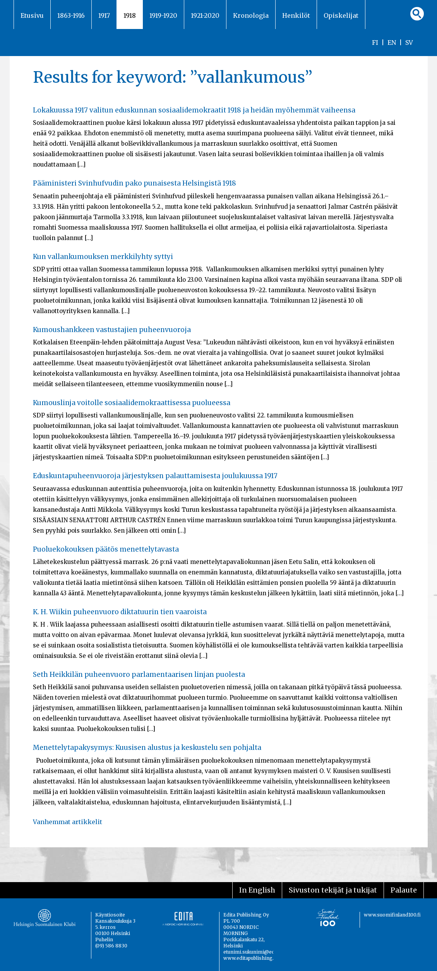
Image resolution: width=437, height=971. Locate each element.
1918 (129, 15)
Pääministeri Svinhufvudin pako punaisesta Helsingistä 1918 (134, 183)
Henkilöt (296, 15)
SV (409, 42)
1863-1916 (71, 15)
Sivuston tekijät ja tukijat (333, 890)
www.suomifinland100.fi (392, 915)
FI (375, 42)
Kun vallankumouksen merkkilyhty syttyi (103, 256)
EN (391, 42)
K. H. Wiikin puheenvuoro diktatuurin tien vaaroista (120, 612)
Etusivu (32, 15)
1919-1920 (163, 15)
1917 (104, 15)
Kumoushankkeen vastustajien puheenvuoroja (112, 329)
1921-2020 (205, 15)
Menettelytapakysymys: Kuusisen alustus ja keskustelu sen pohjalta (147, 747)
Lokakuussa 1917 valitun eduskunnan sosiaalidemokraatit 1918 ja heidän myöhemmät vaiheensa (194, 110)
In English (257, 890)
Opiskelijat (341, 15)
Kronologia (251, 15)
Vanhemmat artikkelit (67, 822)
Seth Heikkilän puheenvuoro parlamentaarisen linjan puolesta (139, 674)
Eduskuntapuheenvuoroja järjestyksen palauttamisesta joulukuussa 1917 (155, 476)
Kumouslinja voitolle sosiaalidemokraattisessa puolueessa (131, 403)
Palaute (404, 890)
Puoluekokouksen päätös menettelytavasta (106, 549)
